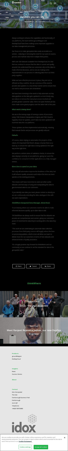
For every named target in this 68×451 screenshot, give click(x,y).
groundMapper (17, 355)
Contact (15, 388)
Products (15, 352)
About (14, 378)
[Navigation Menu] (55, 3)
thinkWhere (30, 22)
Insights (15, 367)
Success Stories (17, 373)
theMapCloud (16, 358)
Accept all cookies (41, 447)
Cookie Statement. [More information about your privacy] (25, 441)
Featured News (29, 11)
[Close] (64, 437)
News (41, 10)
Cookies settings (25, 447)
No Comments (40, 22)
